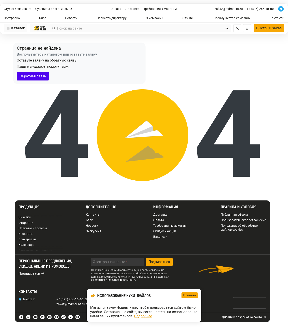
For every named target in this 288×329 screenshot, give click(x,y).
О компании (154, 18)
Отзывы (188, 18)
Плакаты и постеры (33, 228)
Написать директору (112, 18)
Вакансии (160, 236)
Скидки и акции (164, 231)
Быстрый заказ (269, 28)
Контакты (277, 18)
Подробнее (143, 316)
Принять (189, 295)
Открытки (26, 222)
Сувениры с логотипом (54, 9)
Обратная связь (33, 76)
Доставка (132, 9)
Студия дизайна (17, 9)
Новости (71, 18)
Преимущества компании (232, 18)
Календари (26, 245)
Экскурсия (93, 231)
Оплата (115, 9)
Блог (42, 18)
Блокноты (26, 234)
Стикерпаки (27, 239)
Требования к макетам (160, 9)
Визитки (25, 217)
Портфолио (12, 18)
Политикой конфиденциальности (114, 279)
